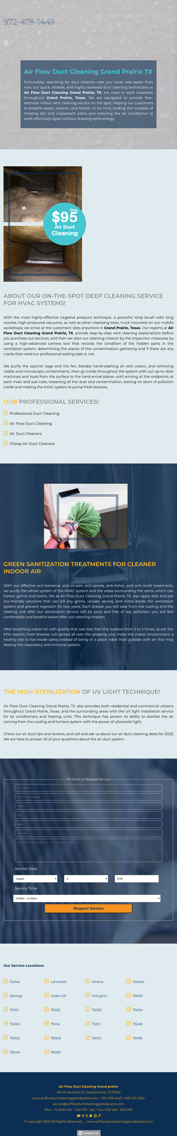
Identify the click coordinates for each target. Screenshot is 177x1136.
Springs (16, 992)
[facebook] (83, 1112)
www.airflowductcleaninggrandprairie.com (65, 1094)
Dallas (15, 978)
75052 (52, 1006)
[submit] (88, 904)
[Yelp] (86, 1112)
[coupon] (47, 225)
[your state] (88, 819)
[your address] (88, 801)
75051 (14, 1006)
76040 (15, 1048)
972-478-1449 (29, 21)
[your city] (88, 810)
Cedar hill (55, 992)
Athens (90, 978)
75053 (89, 1006)
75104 (51, 1020)
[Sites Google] (95, 1112)
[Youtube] (78, 1112)
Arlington (92, 992)
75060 (15, 1020)
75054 (127, 1006)
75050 (127, 992)
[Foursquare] (99, 1112)
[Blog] (90, 1112)
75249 (127, 1020)
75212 (89, 1020)
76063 (52, 1048)
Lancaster (55, 978)
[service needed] (88, 846)
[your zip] (88, 828)
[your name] (88, 783)
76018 (126, 1034)
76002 (15, 1034)
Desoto (128, 978)
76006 (52, 1034)
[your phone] (88, 792)
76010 (89, 1034)
